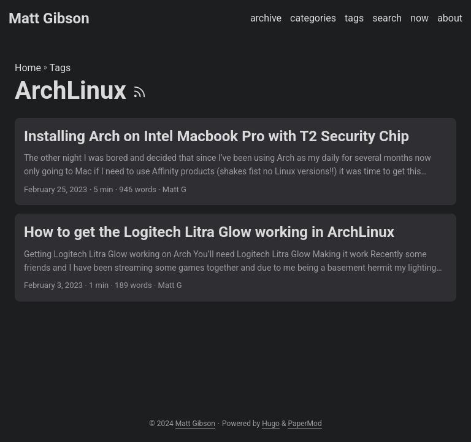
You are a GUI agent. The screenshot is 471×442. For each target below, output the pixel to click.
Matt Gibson (49, 18)
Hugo (271, 423)
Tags (60, 68)
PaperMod (304, 423)
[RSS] (139, 90)
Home (28, 68)
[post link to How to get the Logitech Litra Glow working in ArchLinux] (235, 257)
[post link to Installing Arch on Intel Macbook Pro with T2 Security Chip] (235, 161)
